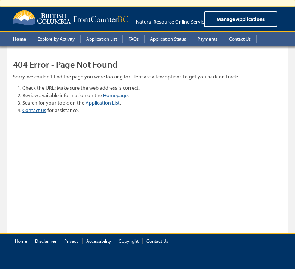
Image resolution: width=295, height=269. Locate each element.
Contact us (34, 110)
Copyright (129, 241)
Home (21, 241)
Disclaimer (45, 241)
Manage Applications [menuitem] (241, 19)
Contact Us (157, 241)
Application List (103, 102)
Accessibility (98, 241)
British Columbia (42, 17)
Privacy (71, 241)
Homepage (115, 95)
